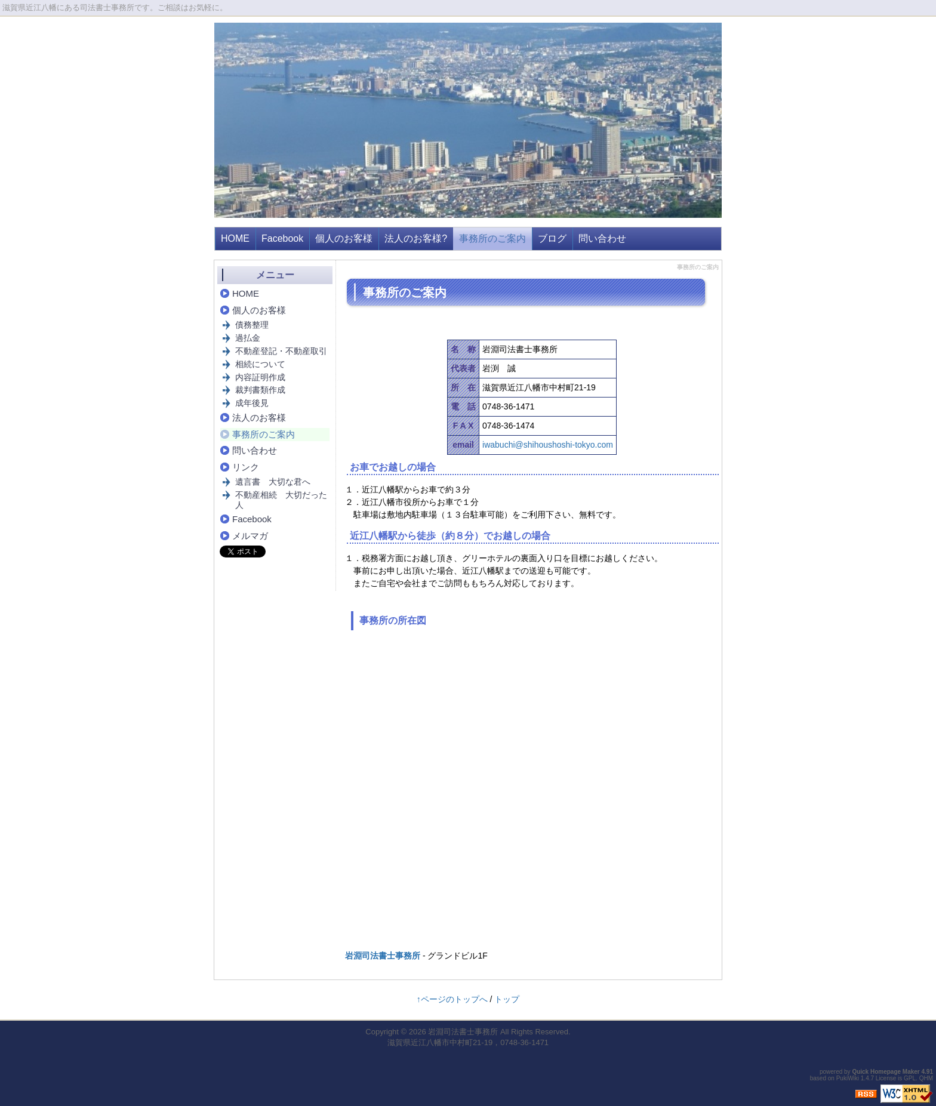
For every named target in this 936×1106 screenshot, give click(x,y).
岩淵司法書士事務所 (382, 955)
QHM (926, 1078)
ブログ (552, 238)
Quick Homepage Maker (885, 1071)
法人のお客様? (415, 238)
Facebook (282, 238)
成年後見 (252, 403)
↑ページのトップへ (452, 999)
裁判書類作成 (260, 390)
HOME (235, 238)
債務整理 (252, 324)
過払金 (247, 338)
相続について (260, 364)
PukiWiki (847, 1078)
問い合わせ (602, 238)
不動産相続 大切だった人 (281, 500)
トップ (506, 999)
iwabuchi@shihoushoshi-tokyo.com (547, 444)
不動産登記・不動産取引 (281, 351)
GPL (910, 1078)
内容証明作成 (260, 377)
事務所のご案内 (492, 238)
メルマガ (250, 536)
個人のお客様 (343, 238)
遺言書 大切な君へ (272, 481)
